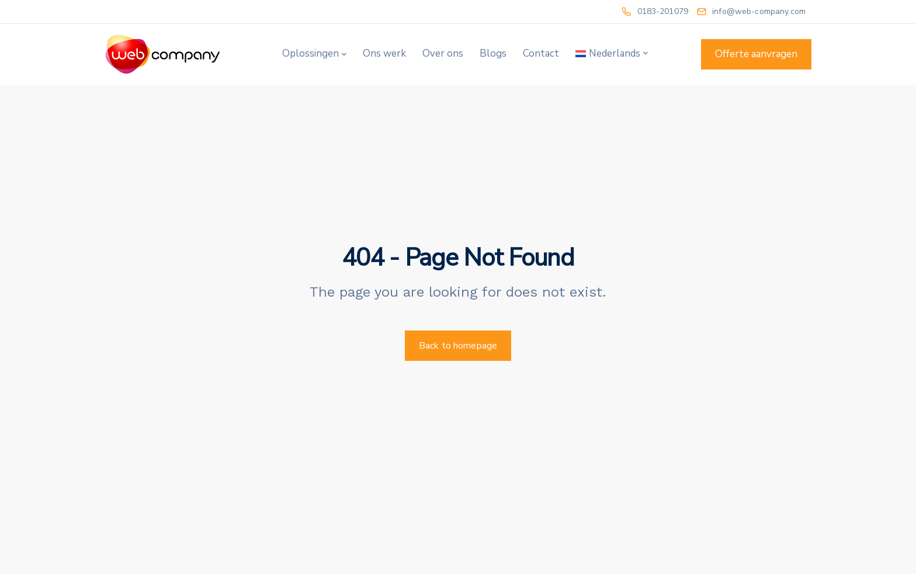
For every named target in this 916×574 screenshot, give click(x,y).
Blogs (493, 53)
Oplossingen (310, 53)
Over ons (442, 53)
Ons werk (384, 53)
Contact (541, 53)
